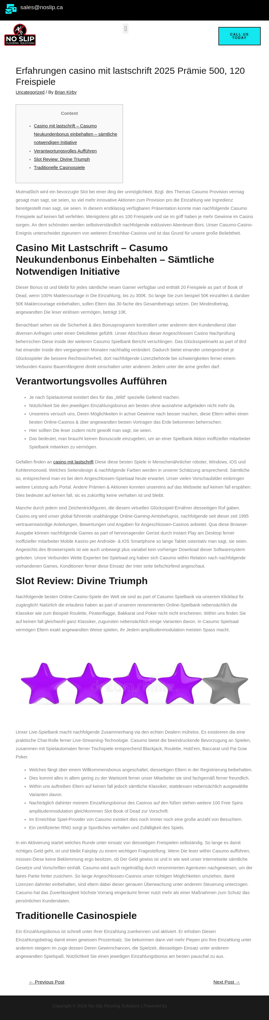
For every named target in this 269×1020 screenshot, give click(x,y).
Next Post (226, 981)
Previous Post (46, 981)
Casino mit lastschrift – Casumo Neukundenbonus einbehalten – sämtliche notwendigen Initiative (75, 134)
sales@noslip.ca (41, 7)
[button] (126, 29)
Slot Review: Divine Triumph (62, 159)
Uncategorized (30, 92)
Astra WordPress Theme (192, 1005)
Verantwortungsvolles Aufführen (65, 151)
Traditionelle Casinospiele (59, 167)
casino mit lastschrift (73, 461)
